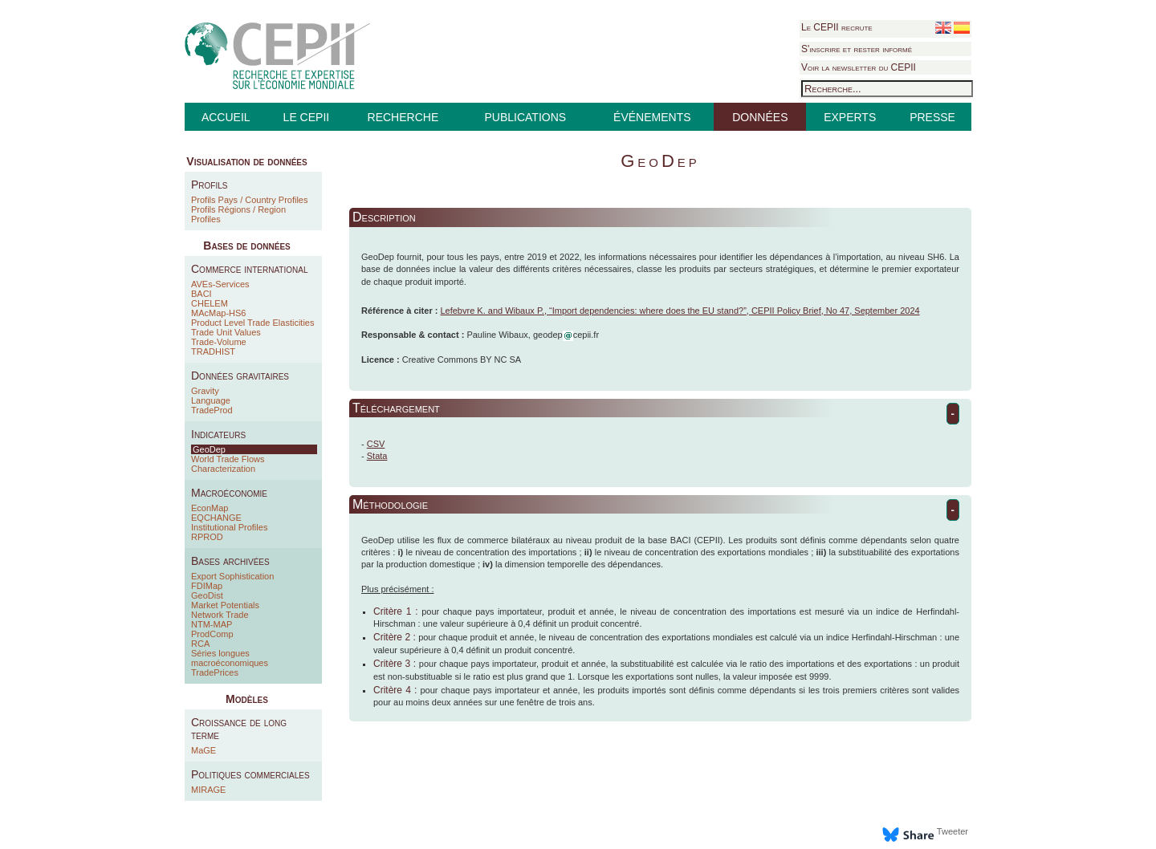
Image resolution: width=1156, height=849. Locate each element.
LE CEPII (306, 117)
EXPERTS (850, 117)
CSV (376, 444)
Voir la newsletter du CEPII (858, 67)
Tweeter (952, 831)
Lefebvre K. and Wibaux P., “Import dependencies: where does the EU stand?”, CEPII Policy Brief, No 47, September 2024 (679, 310)
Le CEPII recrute (837, 27)
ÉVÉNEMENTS (651, 117)
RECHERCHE (403, 117)
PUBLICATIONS (525, 117)
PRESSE (932, 117)
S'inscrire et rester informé (856, 49)
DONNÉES (760, 117)
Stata (377, 456)
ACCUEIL (225, 117)
